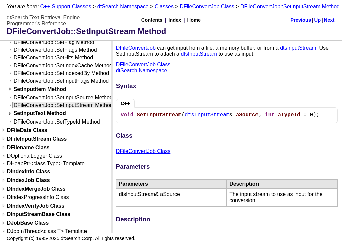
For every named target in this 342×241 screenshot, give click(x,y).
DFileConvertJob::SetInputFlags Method (61, 81)
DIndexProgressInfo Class (38, 197)
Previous (300, 20)
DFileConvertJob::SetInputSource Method (63, 97)
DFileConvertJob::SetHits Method (53, 57)
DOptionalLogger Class (34, 156)
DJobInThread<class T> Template (47, 231)
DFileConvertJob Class (207, 6)
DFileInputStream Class (37, 139)
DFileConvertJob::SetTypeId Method (57, 122)
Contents (152, 20)
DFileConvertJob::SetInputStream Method (290, 6)
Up (317, 20)
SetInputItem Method (40, 89)
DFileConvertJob (136, 48)
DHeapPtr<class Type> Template (46, 163)
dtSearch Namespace (123, 6)
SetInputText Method (40, 113)
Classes (164, 6)
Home (194, 20)
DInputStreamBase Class (38, 214)
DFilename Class (28, 147)
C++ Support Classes (65, 6)
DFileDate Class (27, 130)
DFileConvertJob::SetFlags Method (55, 50)
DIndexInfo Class (28, 172)
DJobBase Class (28, 223)
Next (329, 20)
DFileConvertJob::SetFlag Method (54, 42)
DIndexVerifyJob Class (36, 206)
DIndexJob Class (28, 180)
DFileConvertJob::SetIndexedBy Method (61, 73)
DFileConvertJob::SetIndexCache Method (63, 65)
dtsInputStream (298, 48)
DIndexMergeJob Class (36, 189)
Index (174, 20)
